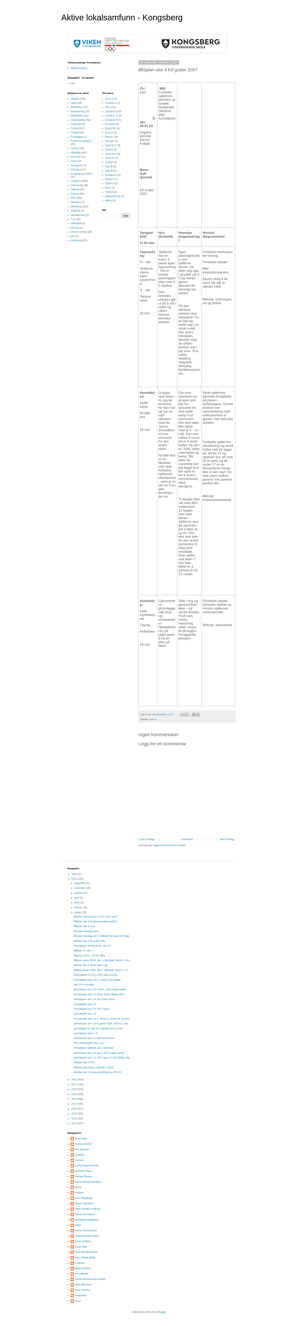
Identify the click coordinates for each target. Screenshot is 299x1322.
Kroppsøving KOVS (81, 173)
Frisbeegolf (77, 136)
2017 (74, 1103)
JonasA (109, 162)
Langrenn (76, 180)
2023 (74, 878)
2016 (74, 1108)
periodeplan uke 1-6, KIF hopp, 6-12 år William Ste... (103, 1057)
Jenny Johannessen (86, 1230)
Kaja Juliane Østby (85, 1257)
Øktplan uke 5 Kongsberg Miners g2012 (96, 921)
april (77, 897)
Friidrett (75, 132)
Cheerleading (78, 120)
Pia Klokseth (82, 1273)
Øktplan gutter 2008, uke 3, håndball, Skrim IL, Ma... (102, 960)
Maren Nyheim (83, 1268)
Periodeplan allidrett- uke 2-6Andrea (94, 1047)
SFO (73, 198)
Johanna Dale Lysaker (87, 1235)
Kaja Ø (109, 170)
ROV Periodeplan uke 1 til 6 (89, 1043)
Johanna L (111, 153)
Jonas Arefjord (83, 1241)
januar (78, 912)
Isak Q (153, 719)
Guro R (109, 132)
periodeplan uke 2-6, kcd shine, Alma (94, 999)
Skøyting (75, 210)
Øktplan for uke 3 (83, 950)
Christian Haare (83, 1171)
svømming (76, 240)
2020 (74, 1089)
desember (80, 883)
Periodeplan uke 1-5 (85, 1004)
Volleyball (76, 223)
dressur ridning (79, 231)
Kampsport (77, 165)
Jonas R (109, 158)
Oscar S (109, 183)
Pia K (108, 187)
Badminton (76, 107)
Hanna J (109, 136)
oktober (78, 893)
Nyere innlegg (147, 839)
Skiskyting (76, 206)
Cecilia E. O (111, 115)
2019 (74, 1094)
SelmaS (109, 191)
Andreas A (110, 102)
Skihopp (75, 202)
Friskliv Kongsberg (81, 141)
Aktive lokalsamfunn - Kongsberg (122, 17)
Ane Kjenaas (82, 1149)
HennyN (109, 141)
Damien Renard (83, 1176)
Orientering (77, 185)
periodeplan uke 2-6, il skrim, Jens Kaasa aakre (100, 989)
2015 (74, 1113)
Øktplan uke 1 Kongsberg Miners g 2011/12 (98, 1072)
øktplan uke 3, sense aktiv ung (90, 965)
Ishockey (75, 156)
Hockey (75, 148)
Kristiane (80, 1262)
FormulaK (76, 124)
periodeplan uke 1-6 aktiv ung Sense (94, 1038)
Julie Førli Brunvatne (86, 1252)
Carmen (79, 1160)
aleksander (81, 1295)
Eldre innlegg (227, 839)
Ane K (108, 107)
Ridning (75, 193)
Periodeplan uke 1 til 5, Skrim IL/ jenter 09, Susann (102, 1018)
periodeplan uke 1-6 (85, 1013)
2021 (74, 1084)
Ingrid (78, 1225)
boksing (75, 227)
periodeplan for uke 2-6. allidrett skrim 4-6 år (98, 1028)
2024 (74, 874)
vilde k (108, 200)
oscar (78, 1300)
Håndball (75, 152)
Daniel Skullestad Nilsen (88, 1181)
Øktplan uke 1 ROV (84, 1062)
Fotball (74, 128)
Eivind (78, 1187)
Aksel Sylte (81, 1138)
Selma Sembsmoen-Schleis (90, 1279)
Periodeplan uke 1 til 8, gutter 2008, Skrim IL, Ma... (102, 1023)
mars (77, 902)
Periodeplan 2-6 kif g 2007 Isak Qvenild (95, 974)
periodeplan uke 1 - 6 (85, 1033)
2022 (74, 1079)
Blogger (162, 1312)
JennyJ (109, 149)
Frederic (79, 1192)
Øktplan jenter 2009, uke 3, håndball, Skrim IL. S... (101, 970)
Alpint (74, 102)
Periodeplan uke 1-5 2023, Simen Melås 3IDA (99, 994)
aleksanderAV (112, 196)
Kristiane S (111, 175)
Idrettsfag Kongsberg (86, 1219)
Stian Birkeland (83, 1284)
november (80, 888)
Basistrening (77, 111)
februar (78, 907)
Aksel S (109, 98)
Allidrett (75, 98)
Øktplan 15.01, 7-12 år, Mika (89, 955)
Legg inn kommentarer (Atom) (169, 845)
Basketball (76, 115)
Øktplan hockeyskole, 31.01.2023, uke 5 (96, 916)
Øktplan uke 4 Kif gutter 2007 (90, 941)
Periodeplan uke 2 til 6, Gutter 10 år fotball (97, 979)
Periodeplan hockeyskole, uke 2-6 (92, 945)
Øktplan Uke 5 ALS (84, 926)
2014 (74, 1118)
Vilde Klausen (82, 1290)
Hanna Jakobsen (84, 1203)
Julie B (109, 166)
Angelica (79, 1154)
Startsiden (187, 839)
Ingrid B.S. (111, 145)
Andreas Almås (83, 1144)
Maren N (110, 179)
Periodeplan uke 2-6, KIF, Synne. (92, 1009)
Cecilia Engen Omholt (87, 1165)
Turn (73, 219)
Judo (73, 161)
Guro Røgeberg (83, 1198)
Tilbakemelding (79, 68)
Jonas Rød (81, 1246)
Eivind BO (110, 128)
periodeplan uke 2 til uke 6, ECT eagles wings (99, 1052)
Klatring (75, 169)
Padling (75, 189)
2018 (74, 1099)
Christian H (111, 120)
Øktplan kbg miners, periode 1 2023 (93, 1067)
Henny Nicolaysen (85, 1214)
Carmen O (110, 111)
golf (73, 236)
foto (73, 83)
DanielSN (110, 124)
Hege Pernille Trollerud (87, 1208)
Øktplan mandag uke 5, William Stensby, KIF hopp (101, 936)
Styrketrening (78, 215)
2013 (74, 1123)
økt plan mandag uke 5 (86, 931)
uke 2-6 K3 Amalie (84, 984)
